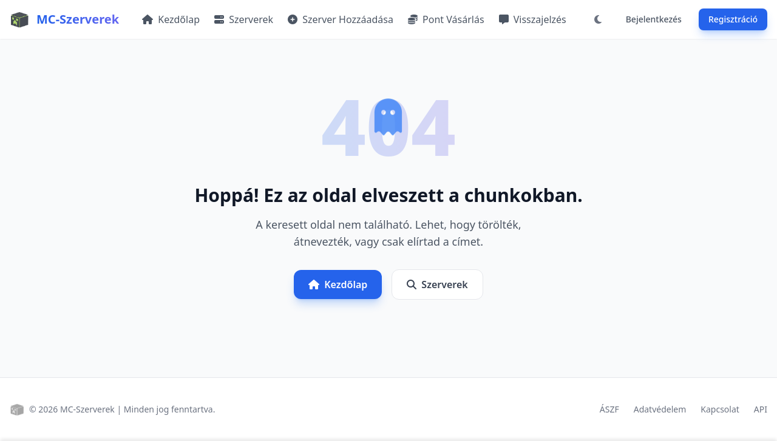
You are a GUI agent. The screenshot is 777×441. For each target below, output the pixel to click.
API (760, 409)
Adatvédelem (660, 409)
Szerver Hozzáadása (340, 19)
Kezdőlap (171, 19)
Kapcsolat (720, 409)
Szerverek (243, 19)
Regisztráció (733, 19)
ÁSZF (609, 409)
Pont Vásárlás (446, 19)
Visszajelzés (532, 19)
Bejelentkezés (654, 19)
